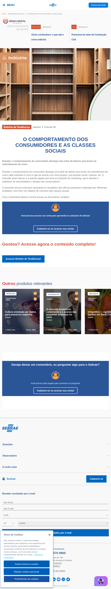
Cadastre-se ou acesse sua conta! (55, 229)
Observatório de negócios (16, 14)
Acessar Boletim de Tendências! (23, 259)
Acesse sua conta (98, 5)
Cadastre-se (96, 479)
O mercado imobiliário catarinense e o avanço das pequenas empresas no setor (61, 313)
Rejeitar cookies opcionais (26, 571)
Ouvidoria (55, 566)
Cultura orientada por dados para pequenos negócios (20, 313)
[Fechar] (49, 535)
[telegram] (68, 579)
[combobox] (55, 515)
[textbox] (57, 515)
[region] (26, 559)
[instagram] (63, 579)
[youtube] (58, 579)
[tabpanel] (21, 311)
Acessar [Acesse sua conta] (11, 479)
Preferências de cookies (27, 579)
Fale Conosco (55, 563)
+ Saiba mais (10, 330)
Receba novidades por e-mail (55, 533)
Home (4, 14)
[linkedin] (54, 579)
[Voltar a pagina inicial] (55, 5)
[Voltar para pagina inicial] (55, 428)
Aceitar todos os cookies (26, 564)
